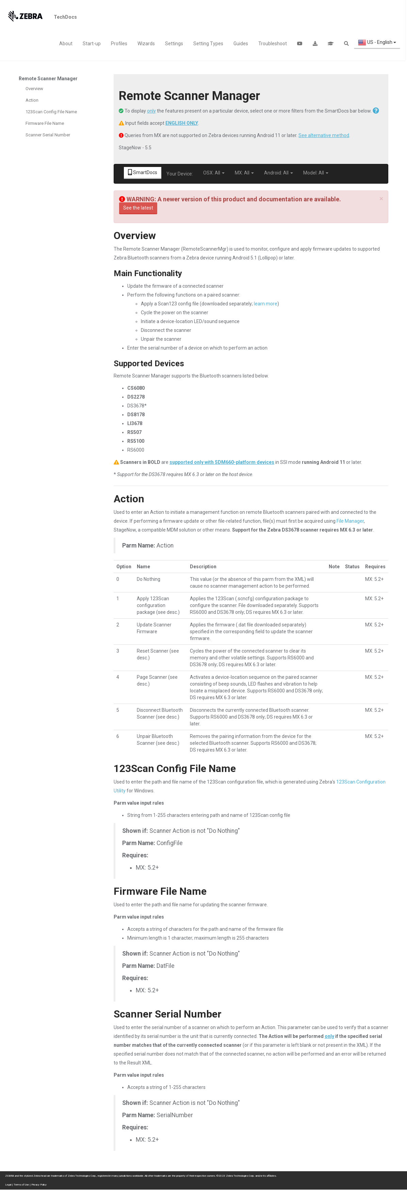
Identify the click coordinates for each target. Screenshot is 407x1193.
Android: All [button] (278, 172)
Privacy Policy (39, 1184)
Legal (8, 1184)
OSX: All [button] (214, 172)
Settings (174, 43)
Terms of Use (21, 1184)
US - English (377, 42)
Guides (240, 43)
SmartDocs (142, 172)
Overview (34, 88)
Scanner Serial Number (48, 134)
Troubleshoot (272, 43)
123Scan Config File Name (51, 111)
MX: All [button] (244, 172)
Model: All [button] (315, 172)
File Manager (350, 521)
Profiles (119, 43)
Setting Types (208, 43)
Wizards (146, 43)
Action (32, 100)
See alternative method (323, 135)
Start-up (92, 43)
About (65, 43)
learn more (265, 303)
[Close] (381, 198)
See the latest (138, 208)
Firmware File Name (45, 123)
